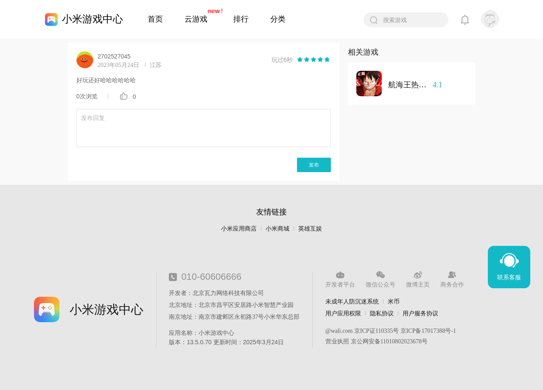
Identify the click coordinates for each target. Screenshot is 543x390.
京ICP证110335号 (376, 331)
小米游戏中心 (92, 19)
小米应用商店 (239, 229)
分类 (277, 19)
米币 (394, 301)
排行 (241, 19)
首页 (155, 19)
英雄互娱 (310, 229)
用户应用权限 (343, 313)
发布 (314, 165)
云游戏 (196, 19)
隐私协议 (382, 313)
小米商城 (277, 229)
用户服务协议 (420, 313)
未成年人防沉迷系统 (352, 301)
